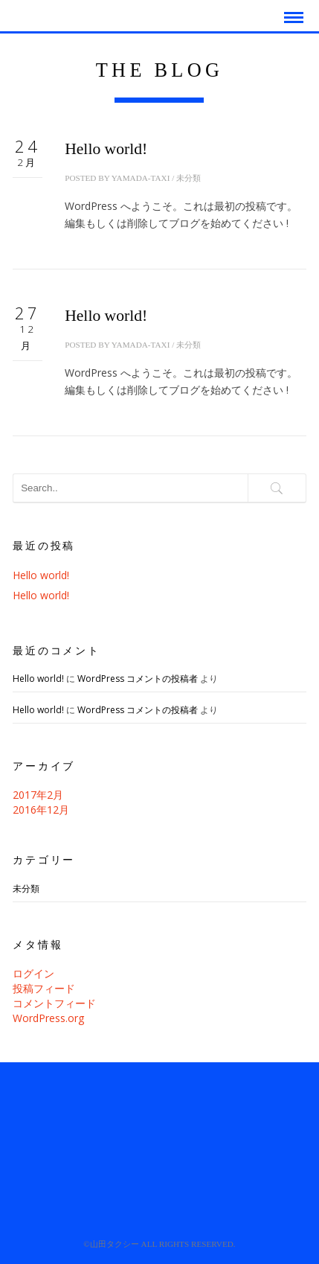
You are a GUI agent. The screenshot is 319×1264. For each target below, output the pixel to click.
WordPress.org (48, 1018)
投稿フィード (44, 988)
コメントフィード (54, 1003)
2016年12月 (41, 809)
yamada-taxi (141, 177)
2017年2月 (38, 795)
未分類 (188, 177)
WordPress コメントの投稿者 (137, 678)
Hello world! (106, 149)
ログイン (33, 973)
